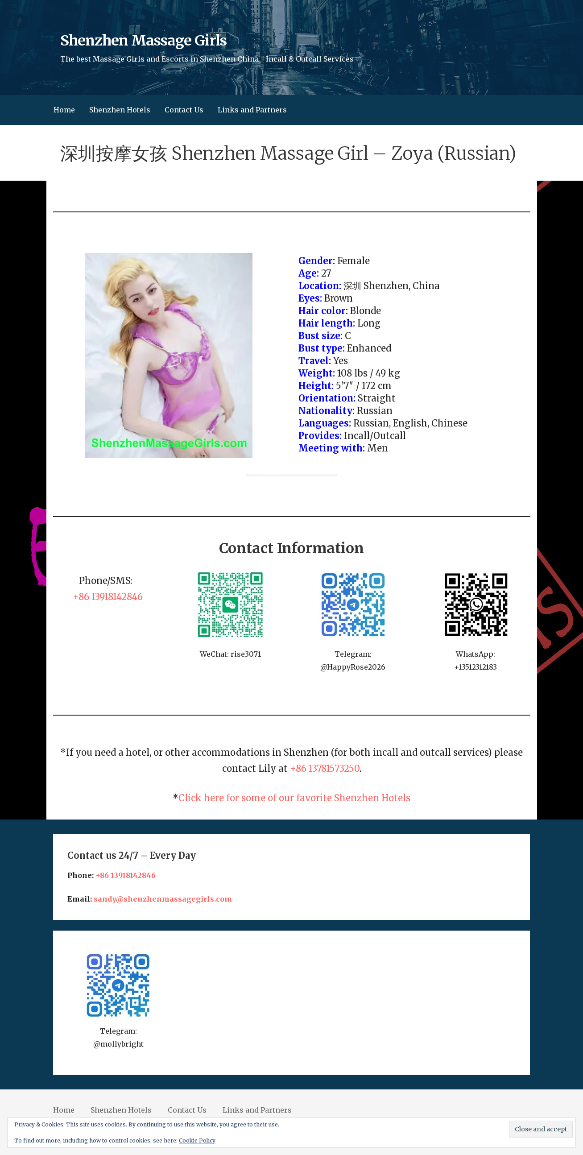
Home (64, 109)
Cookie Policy (197, 1140)
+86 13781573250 (325, 768)
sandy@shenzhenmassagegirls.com (163, 898)
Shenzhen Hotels (119, 109)
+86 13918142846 (108, 596)
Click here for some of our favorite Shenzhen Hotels (294, 797)
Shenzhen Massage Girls (143, 41)
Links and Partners (252, 109)
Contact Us (184, 109)
